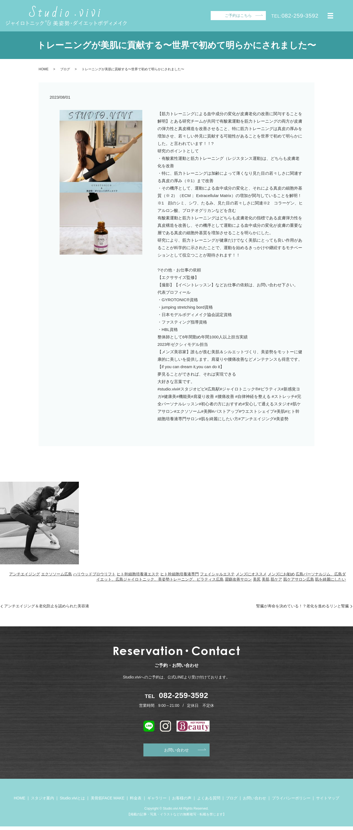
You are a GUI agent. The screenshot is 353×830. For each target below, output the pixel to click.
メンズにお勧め (281, 574)
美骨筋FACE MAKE (107, 801)
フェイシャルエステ (217, 574)
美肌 (265, 579)
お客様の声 (181, 801)
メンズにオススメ (251, 574)
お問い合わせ (176, 751)
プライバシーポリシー (291, 801)
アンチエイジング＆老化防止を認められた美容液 (46, 606)
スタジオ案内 (42, 801)
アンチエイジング (24, 574)
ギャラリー (157, 801)
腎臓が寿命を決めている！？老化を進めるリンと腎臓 (302, 606)
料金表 (135, 801)
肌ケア (276, 579)
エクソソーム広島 (56, 574)
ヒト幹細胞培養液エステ (138, 574)
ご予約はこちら (238, 15)
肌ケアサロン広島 (298, 579)
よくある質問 (208, 801)
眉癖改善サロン (238, 579)
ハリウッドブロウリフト (94, 574)
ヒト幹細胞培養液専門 (179, 574)
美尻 (257, 579)
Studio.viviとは (72, 801)
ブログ (65, 69)
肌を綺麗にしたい (330, 579)
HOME (44, 69)
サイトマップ (327, 801)
